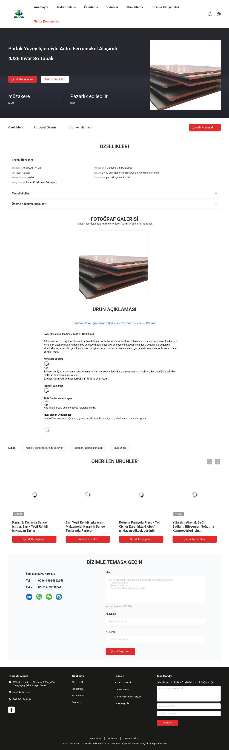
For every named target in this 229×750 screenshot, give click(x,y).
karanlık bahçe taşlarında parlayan (44, 447)
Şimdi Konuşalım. (22, 79)
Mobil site (112, 738)
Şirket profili (77, 682)
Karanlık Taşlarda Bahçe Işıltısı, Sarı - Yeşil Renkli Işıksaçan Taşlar (30, 526)
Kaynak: (111, 614)
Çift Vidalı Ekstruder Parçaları (128, 697)
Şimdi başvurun (120, 651)
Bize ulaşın (77, 702)
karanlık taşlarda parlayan (89, 447)
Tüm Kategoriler (122, 703)
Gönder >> (167, 723)
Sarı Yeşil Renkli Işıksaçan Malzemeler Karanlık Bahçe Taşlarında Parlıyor (85, 526)
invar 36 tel (120, 447)
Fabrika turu (77, 689)
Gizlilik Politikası (131, 738)
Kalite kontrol (78, 695)
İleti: (109, 572)
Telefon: (111, 632)
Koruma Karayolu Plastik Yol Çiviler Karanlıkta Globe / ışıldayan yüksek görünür (139, 526)
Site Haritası (95, 738)
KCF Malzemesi (121, 689)
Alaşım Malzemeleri (123, 682)
